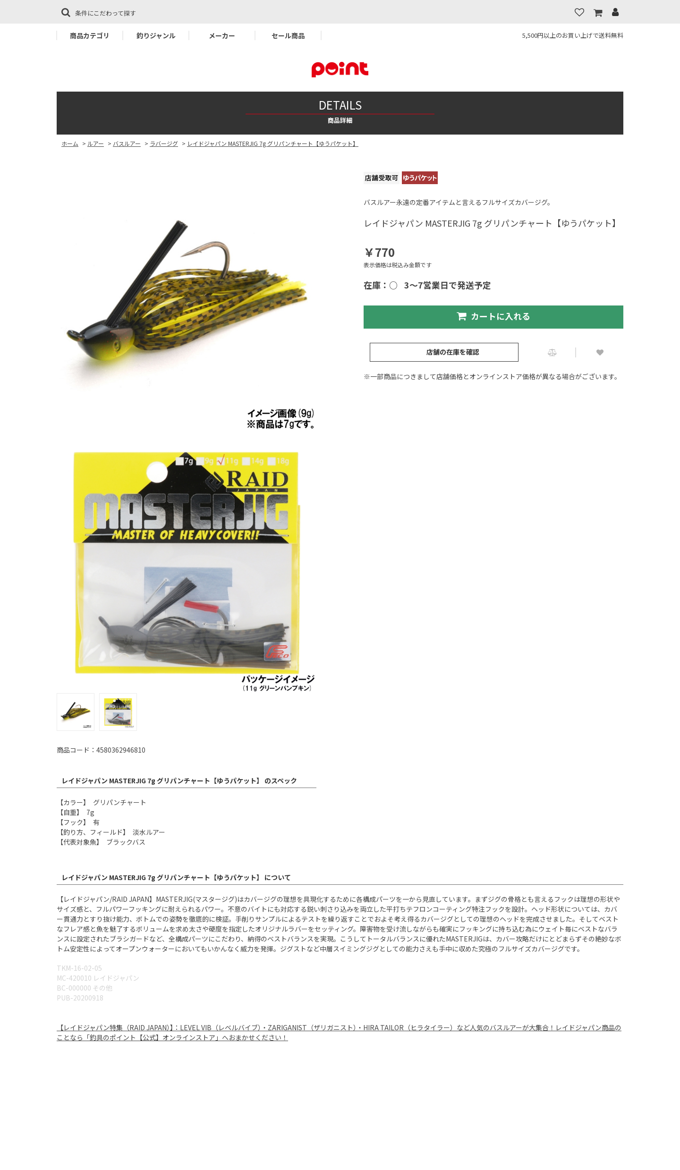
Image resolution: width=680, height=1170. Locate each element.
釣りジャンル (156, 35)
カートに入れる (493, 316)
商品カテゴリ (90, 35)
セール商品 (288, 35)
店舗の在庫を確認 (452, 351)
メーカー (222, 35)
